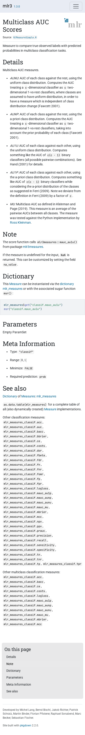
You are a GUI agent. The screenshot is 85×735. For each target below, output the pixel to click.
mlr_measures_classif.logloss (26, 488)
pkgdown (25, 725)
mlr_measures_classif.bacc (23, 431)
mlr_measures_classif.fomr (23, 474)
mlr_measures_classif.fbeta (24, 455)
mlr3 (7, 6)
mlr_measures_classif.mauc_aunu (27, 502)
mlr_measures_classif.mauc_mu (26, 507)
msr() (8, 293)
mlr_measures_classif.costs (24, 446)
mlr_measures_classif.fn (22, 465)
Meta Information (18, 684)
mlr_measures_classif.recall (25, 540)
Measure (15, 284)
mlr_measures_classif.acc (23, 422)
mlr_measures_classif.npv (23, 521)
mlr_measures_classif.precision (27, 535)
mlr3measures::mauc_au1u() (57, 242)
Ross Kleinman (20, 222)
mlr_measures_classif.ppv (23, 526)
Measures (28, 396)
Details (11, 657)
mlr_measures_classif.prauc (24, 531)
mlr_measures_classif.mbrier (25, 512)
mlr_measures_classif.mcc (23, 517)
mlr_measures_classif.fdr (23, 460)
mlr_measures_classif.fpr (23, 484)
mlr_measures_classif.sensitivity (29, 545)
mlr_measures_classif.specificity (29, 550)
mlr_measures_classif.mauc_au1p (27, 493)
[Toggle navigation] (76, 6)
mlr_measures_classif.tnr (23, 559)
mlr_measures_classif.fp (22, 479)
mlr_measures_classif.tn (22, 554)
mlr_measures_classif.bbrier (25, 436)
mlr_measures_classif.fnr (23, 469)
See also (12, 691)
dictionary (67, 284)
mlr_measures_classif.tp (22, 564)
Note (9, 664)
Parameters (14, 677)
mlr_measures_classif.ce (22, 441)
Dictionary (10, 396)
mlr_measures (12, 288)
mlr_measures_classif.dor (23, 450)
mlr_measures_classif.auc (23, 427)
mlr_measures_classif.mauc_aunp (27, 498)
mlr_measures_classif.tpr (62, 564)
